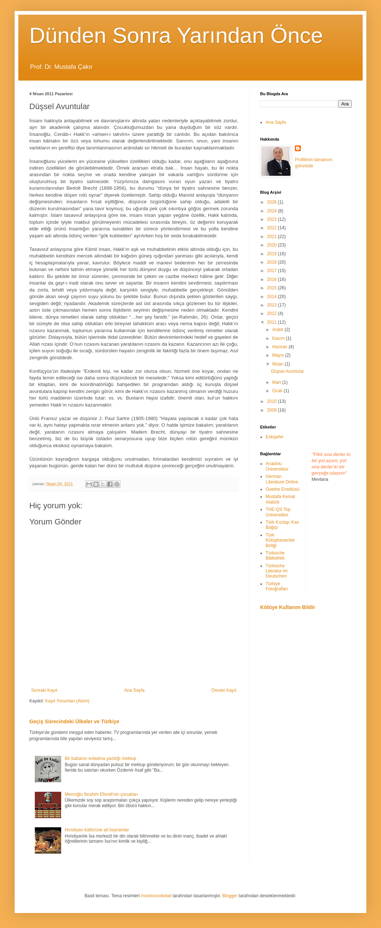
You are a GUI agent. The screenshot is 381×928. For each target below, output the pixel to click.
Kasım (279, 338)
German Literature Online (282, 479)
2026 (272, 202)
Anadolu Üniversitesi (277, 466)
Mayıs (278, 355)
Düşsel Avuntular (287, 371)
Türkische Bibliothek (275, 555)
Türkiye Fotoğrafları (277, 586)
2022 (272, 227)
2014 (272, 296)
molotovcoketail (156, 895)
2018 (272, 262)
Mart (277, 382)
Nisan (278, 364)
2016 (272, 279)
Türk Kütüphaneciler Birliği (280, 540)
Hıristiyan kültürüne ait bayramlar (97, 829)
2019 (272, 253)
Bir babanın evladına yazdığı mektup (100, 758)
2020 (272, 245)
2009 (272, 410)
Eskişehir (275, 436)
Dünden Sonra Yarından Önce (176, 35)
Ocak (278, 390)
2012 (272, 313)
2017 (272, 270)
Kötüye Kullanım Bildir (287, 607)
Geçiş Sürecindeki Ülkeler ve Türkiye (74, 721)
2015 (272, 287)
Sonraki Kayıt (44, 690)
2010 (272, 401)
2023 (272, 219)
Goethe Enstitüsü (282, 489)
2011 (272, 322)
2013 (272, 305)
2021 (272, 236)
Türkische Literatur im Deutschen (277, 571)
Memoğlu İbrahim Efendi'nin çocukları (101, 794)
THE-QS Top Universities (278, 512)
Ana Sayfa (134, 690)
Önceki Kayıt (223, 690)
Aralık (278, 329)
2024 (272, 211)
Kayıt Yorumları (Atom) (67, 701)
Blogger (229, 895)
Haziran (280, 346)
